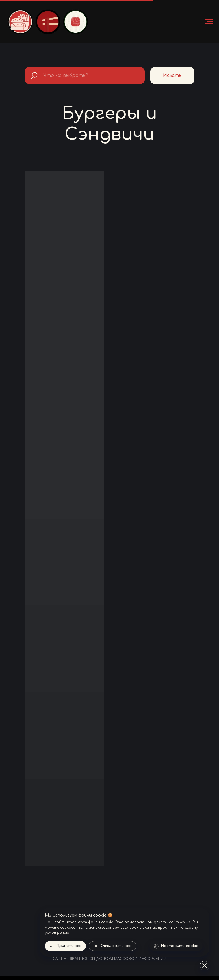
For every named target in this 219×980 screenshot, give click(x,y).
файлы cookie (100, 922)
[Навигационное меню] (209, 22)
